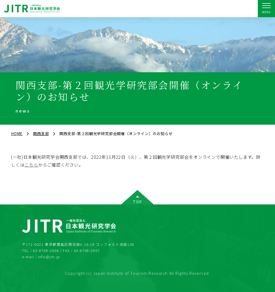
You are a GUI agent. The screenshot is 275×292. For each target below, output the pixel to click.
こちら (31, 164)
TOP (137, 201)
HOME (17, 133)
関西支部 (41, 133)
